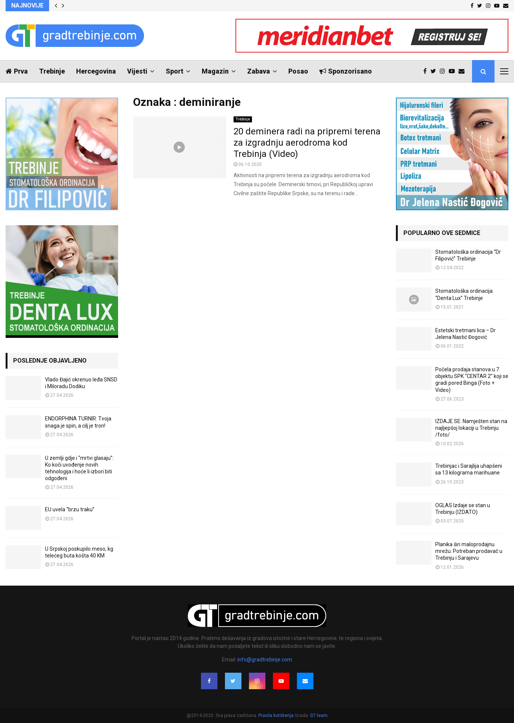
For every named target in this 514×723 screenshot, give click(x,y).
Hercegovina (96, 71)
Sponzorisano (345, 71)
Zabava (258, 71)
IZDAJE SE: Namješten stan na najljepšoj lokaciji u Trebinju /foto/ (471, 428)
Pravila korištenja (276, 715)
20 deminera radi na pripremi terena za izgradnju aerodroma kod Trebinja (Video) (307, 142)
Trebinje (52, 71)
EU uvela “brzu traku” (69, 509)
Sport (174, 71)
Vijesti (137, 71)
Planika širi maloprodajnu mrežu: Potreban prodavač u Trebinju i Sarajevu (468, 551)
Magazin (215, 71)
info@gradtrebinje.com (264, 660)
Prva (17, 71)
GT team (319, 715)
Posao (298, 71)
